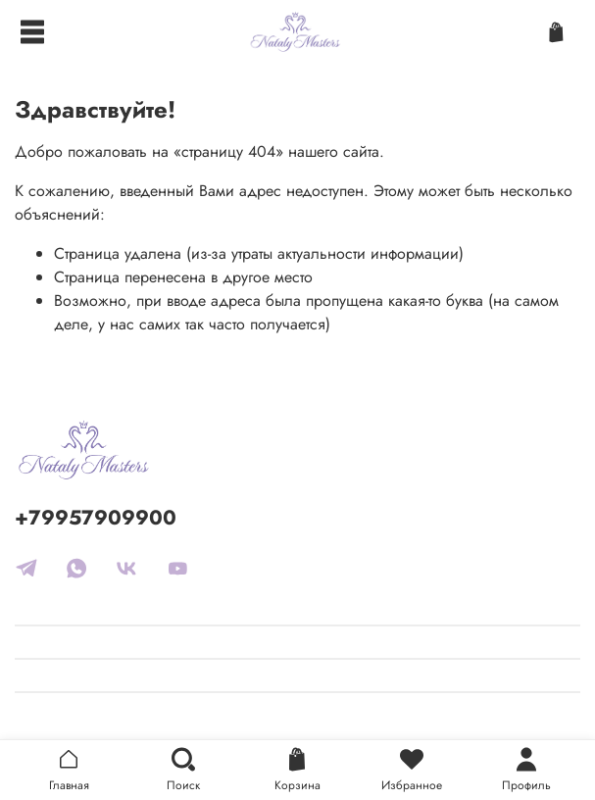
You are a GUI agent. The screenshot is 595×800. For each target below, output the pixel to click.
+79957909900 (95, 517)
